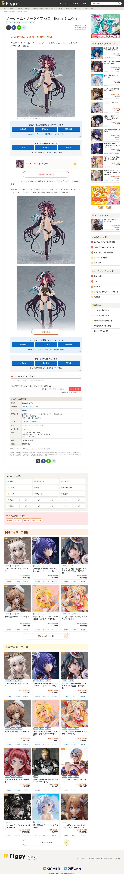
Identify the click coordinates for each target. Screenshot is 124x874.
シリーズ (11, 488)
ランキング (39, 481)
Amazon (31, 134)
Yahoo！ (40, 134)
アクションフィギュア (27, 22)
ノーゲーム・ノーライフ (24, 8)
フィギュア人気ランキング (103, 43)
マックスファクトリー (30, 407)
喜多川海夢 (98, 276)
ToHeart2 (97, 263)
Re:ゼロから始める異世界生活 (104, 242)
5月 (39, 500)
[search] (119, 3)
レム (95, 281)
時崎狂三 (97, 297)
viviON (56, 134)
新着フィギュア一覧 (16, 647)
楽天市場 (48, 134)
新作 (10, 481)
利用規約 (117, 859)
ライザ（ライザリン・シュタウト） (106, 292)
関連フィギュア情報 (16, 532)
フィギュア (62, 3)
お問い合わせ (108, 859)
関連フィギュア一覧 (46, 636)
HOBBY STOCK (36, 520)
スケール (19, 566)
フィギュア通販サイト (101, 310)
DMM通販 (68, 129)
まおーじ (30, 418)
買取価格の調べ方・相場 (102, 326)
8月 (79, 500)
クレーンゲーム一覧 (101, 331)
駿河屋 (68, 147)
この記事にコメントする (45, 174)
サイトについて (81, 859)
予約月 (10, 500)
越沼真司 (38, 418)
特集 (84, 3)
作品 (36, 488)
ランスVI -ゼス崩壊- (101, 258)
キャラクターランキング (102, 271)
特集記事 (96, 305)
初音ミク (97, 286)
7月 (66, 500)
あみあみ (23, 129)
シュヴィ (53, 8)
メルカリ (23, 147)
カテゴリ (65, 481)
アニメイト (46, 129)
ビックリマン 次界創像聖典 (103, 252)
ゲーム (13, 566)
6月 (52, 500)
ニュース (74, 3)
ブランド (38, 494)
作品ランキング (99, 237)
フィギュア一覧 (46, 842)
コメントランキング (101, 215)
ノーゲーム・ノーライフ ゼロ (40, 8)
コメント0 (83, 25)
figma (24, 410)
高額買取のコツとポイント (103, 321)
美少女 (7, 566)
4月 (26, 500)
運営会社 (99, 859)
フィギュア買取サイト (101, 315)
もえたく (50, 152)
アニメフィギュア (12, 22)
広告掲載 (91, 859)
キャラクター (66, 488)
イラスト (65, 822)
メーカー (11, 494)
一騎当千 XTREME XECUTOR (104, 247)
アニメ (41, 822)
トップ (5, 8)
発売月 (10, 506)
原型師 (64, 494)
